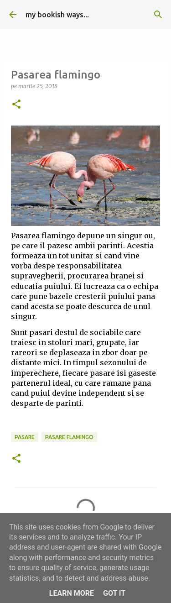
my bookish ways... (57, 14)
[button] (16, 105)
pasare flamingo (69, 437)
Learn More (71, 593)
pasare (25, 437)
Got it (114, 593)
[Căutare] (158, 15)
